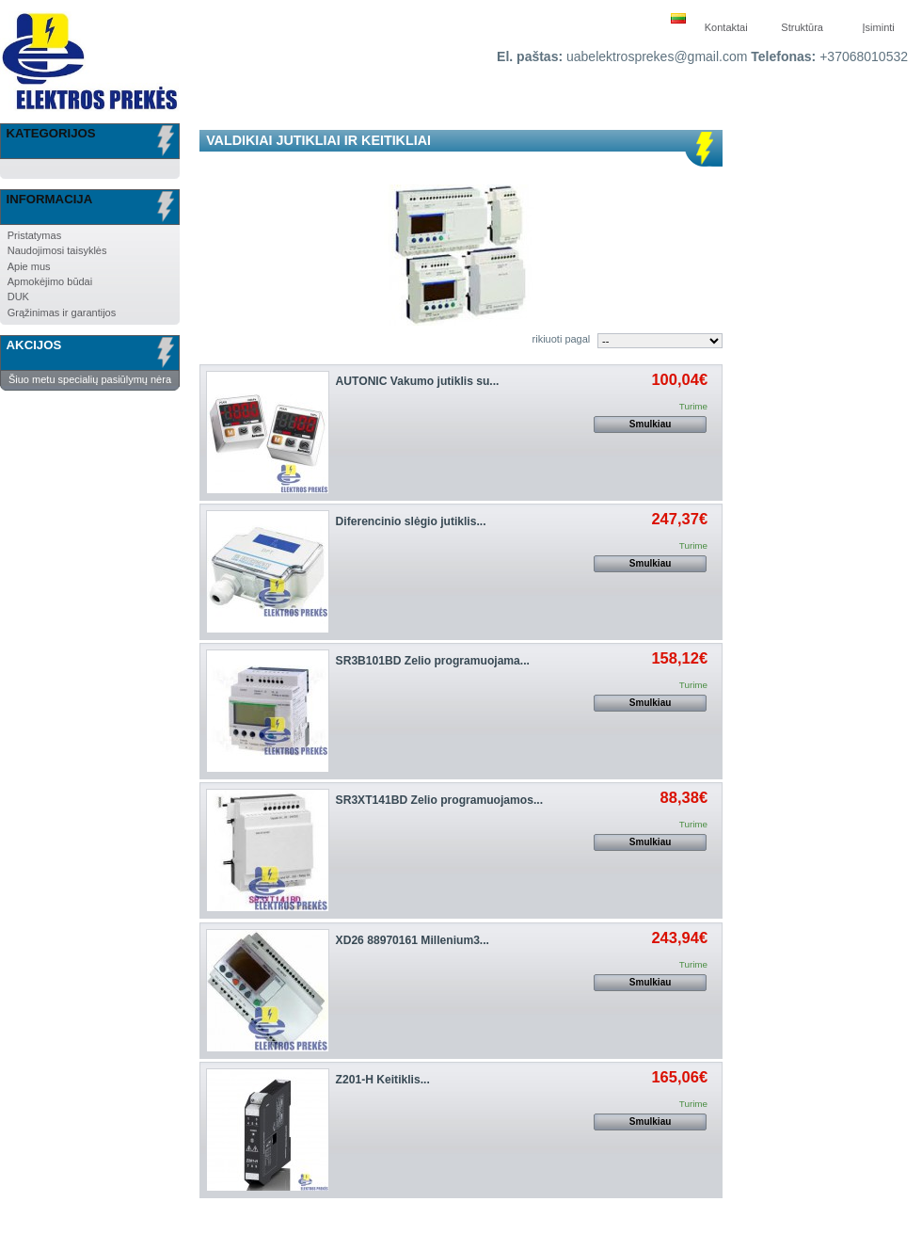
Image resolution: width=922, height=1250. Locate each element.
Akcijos (34, 345)
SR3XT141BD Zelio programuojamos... (439, 800)
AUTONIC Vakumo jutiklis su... (418, 381)
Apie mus (29, 266)
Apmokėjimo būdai (50, 281)
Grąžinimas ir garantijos (62, 312)
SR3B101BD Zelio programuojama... (433, 660)
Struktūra (802, 27)
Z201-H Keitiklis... (383, 1079)
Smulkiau (650, 424)
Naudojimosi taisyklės (57, 250)
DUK (18, 296)
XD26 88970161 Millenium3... (412, 940)
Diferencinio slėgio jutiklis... (411, 521)
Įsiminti (879, 27)
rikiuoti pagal (562, 339)
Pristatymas (34, 235)
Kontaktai (726, 27)
